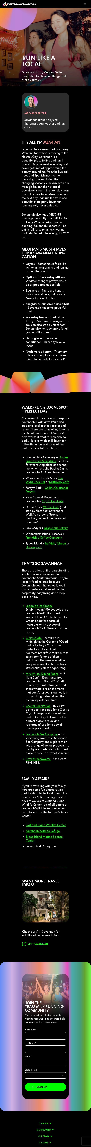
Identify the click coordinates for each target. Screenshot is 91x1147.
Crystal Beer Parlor (38, 706)
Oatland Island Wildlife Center (46, 825)
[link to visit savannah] (35, 944)
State (31, 1069)
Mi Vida (50, 543)
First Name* (30, 1029)
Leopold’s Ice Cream (39, 606)
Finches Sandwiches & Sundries (47, 459)
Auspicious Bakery (56, 528)
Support (43, 1143)
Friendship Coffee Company (44, 537)
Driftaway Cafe (59, 482)
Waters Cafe (51, 507)
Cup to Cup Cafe (52, 501)
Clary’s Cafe (34, 638)
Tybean (61, 543)
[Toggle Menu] (85, 4)
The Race (43, 1123)
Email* (28, 1056)
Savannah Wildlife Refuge (43, 831)
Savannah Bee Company (42, 734)
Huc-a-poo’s (34, 547)
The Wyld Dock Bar (44, 480)
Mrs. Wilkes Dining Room (42, 674)
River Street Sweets (38, 759)
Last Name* (30, 1043)
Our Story (43, 1136)
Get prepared (44, 1130)
